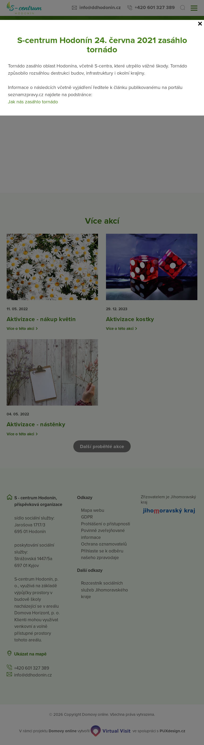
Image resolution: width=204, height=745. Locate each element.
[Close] (200, 24)
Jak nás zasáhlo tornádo (33, 102)
